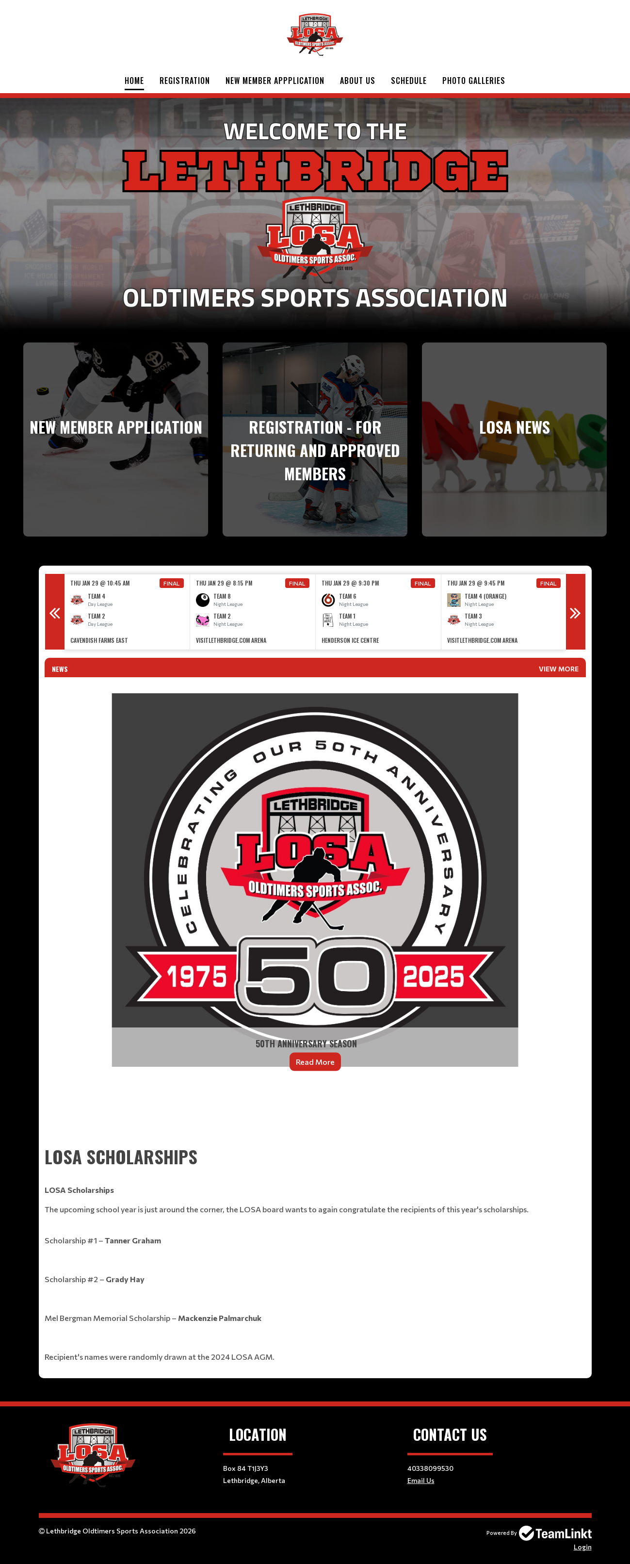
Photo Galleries (473, 80)
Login (583, 1547)
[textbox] (315, 1117)
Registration (185, 80)
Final (171, 583)
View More (559, 669)
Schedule (409, 80)
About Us (357, 80)
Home (134, 80)
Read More (315, 1061)
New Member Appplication (275, 80)
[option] (127, 612)
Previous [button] (55, 612)
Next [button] (575, 612)
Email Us (421, 1480)
